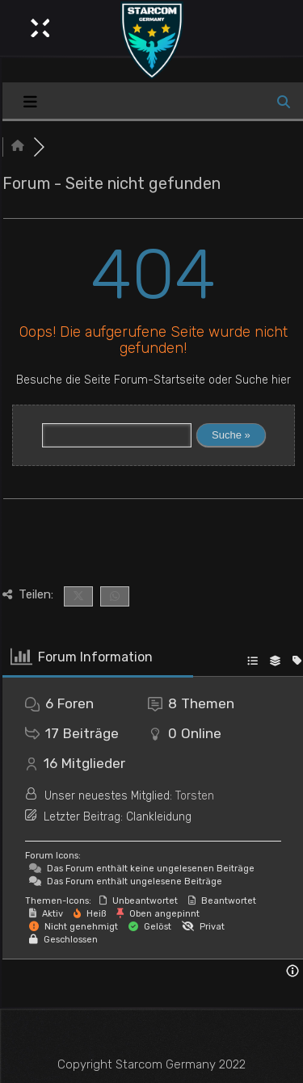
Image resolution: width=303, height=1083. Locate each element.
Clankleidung (158, 817)
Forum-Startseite (159, 380)
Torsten (194, 796)
